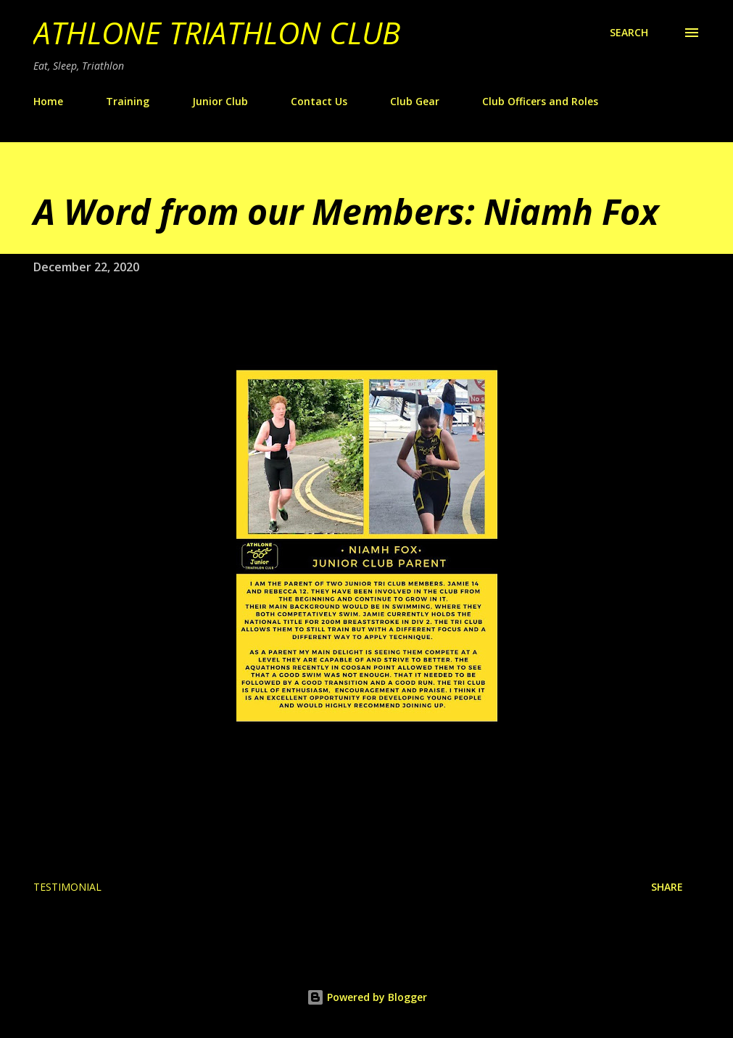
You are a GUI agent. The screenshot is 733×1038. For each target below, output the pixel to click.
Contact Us (319, 101)
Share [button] (667, 887)
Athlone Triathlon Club (216, 32)
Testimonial (67, 887)
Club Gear (414, 101)
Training (127, 101)
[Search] (629, 32)
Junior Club (220, 101)
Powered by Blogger (367, 997)
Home (48, 101)
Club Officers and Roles (540, 101)
